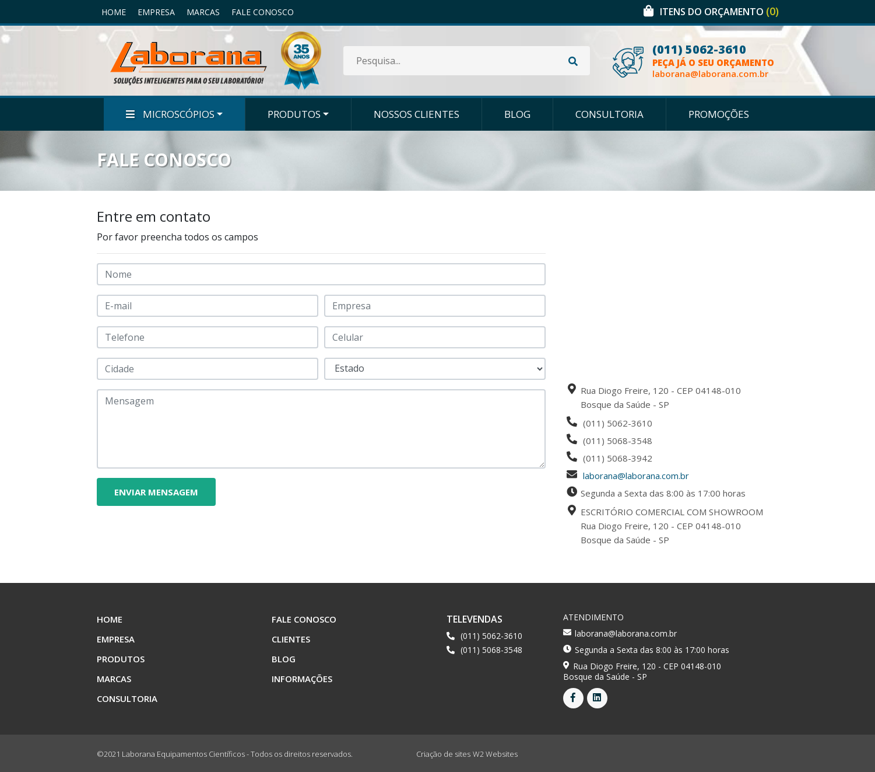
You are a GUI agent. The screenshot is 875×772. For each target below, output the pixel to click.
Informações (302, 678)
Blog (517, 114)
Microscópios (170, 114)
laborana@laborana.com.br (710, 73)
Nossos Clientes (416, 114)
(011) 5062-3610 (699, 49)
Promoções (718, 114)
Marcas (203, 12)
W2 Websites (495, 754)
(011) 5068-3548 (491, 649)
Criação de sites (443, 754)
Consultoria (609, 114)
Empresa (156, 12)
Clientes (291, 639)
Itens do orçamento (719, 11)
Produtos (294, 114)
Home (113, 12)
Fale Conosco (262, 12)
